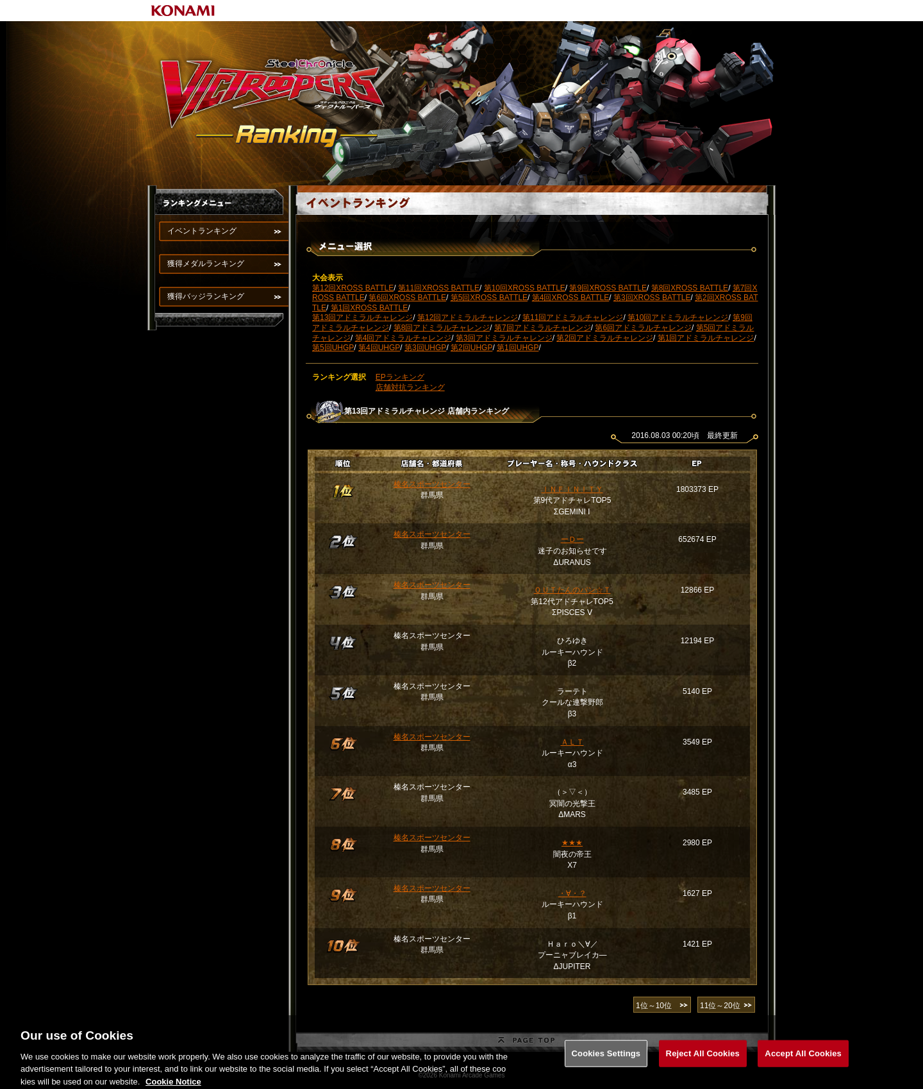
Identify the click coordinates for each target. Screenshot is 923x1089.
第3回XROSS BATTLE (651, 297)
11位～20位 (720, 1005)
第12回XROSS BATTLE (353, 287)
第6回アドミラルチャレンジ (643, 327)
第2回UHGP (471, 347)
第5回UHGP (333, 347)
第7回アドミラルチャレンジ (542, 327)
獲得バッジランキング (205, 296)
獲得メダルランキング (205, 263)
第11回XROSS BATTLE (438, 287)
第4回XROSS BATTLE (570, 297)
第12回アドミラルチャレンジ (467, 317)
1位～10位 (654, 1005)
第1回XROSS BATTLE (369, 307)
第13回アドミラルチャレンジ (362, 317)
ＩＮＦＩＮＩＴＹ (572, 489)
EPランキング (400, 377)
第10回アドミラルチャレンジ (678, 317)
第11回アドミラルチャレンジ (572, 317)
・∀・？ (572, 893)
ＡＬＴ (572, 742)
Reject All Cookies (703, 1063)
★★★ (572, 842)
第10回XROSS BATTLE (524, 287)
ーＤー (572, 539)
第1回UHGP (517, 347)
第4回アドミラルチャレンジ (403, 337)
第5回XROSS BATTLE (489, 297)
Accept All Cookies (803, 1063)
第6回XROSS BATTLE (407, 297)
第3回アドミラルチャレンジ (504, 337)
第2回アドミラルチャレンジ (604, 337)
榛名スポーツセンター (432, 484)
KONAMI (183, 10)
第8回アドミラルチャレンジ (442, 327)
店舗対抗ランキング (410, 387)
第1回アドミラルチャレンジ (706, 337)
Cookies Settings (606, 1063)
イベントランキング (202, 230)
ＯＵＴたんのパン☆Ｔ (572, 590)
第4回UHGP (379, 347)
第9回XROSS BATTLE (607, 287)
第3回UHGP (425, 347)
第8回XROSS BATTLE (689, 287)
